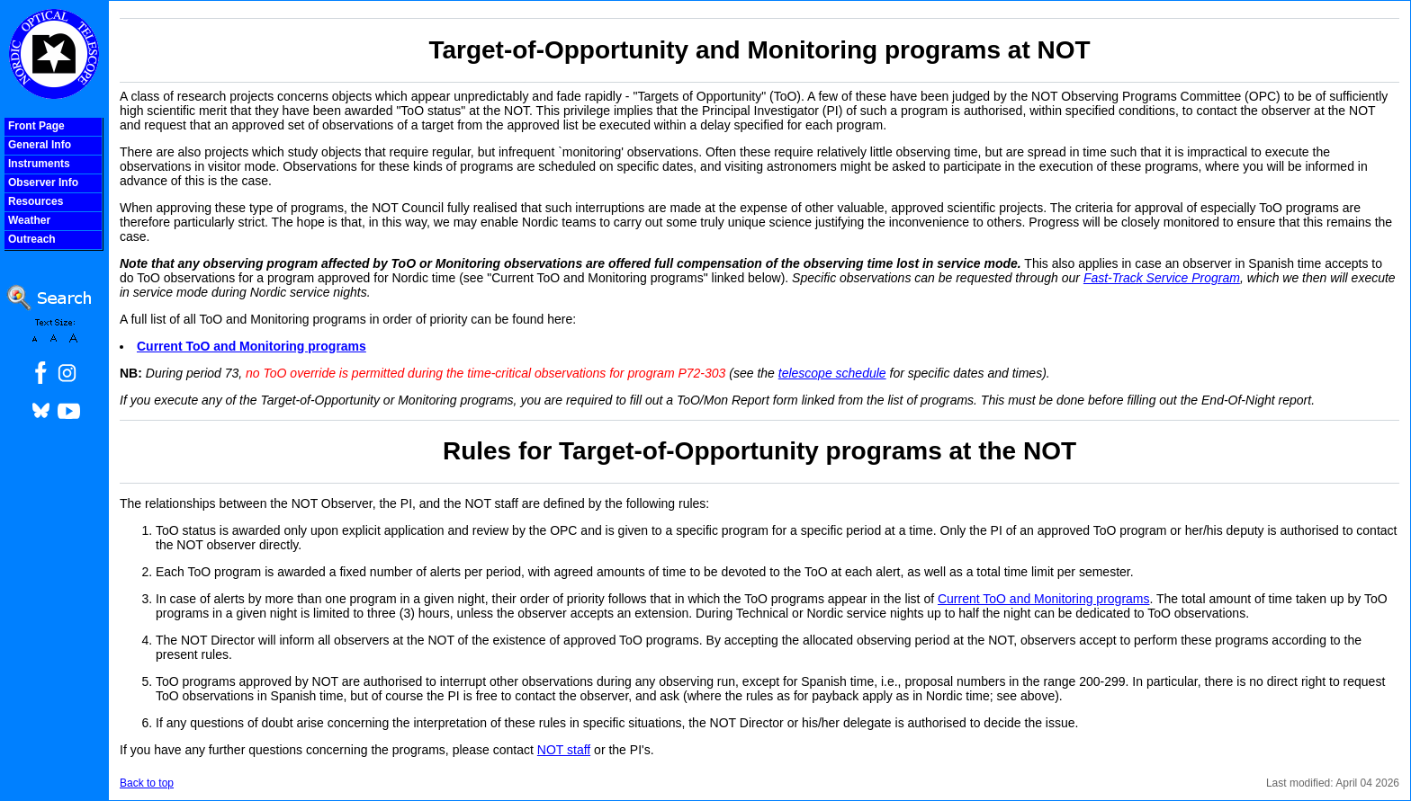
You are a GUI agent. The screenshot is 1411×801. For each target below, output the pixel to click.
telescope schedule (832, 373)
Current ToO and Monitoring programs (251, 346)
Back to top (147, 783)
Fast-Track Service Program (1161, 278)
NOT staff (563, 750)
